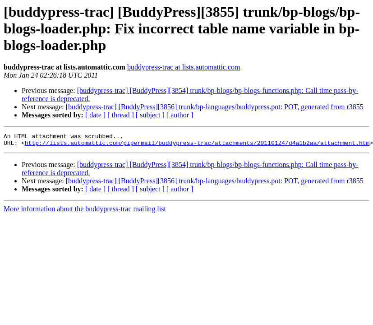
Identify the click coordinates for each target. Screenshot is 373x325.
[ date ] (95, 115)
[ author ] (179, 115)
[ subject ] (150, 115)
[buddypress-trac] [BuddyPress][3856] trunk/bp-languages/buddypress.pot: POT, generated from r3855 (215, 107)
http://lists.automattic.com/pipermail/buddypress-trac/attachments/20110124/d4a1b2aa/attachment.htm (197, 145)
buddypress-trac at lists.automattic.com (183, 67)
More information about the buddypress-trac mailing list (85, 211)
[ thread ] (120, 115)
